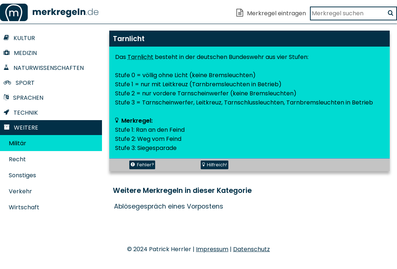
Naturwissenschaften (44, 68)
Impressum (212, 249)
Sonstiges (22, 175)
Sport (19, 83)
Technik (21, 112)
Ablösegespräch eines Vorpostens (168, 206)
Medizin (20, 53)
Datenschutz (251, 249)
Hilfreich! (214, 165)
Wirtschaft (24, 207)
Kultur (19, 38)
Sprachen (23, 98)
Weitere (21, 127)
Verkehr (20, 191)
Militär (17, 143)
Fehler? (142, 165)
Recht (17, 159)
